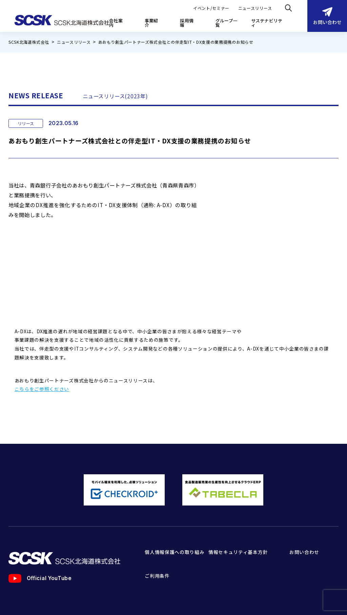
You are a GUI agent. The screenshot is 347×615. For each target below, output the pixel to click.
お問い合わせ (327, 16)
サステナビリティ (267, 23)
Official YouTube (40, 545)
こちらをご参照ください (42, 356)
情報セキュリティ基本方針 (238, 519)
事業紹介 (151, 23)
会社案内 (116, 23)
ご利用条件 (157, 543)
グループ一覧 (227, 23)
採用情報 (186, 23)
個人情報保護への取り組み (174, 519)
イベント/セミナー (211, 8)
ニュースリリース (255, 8)
